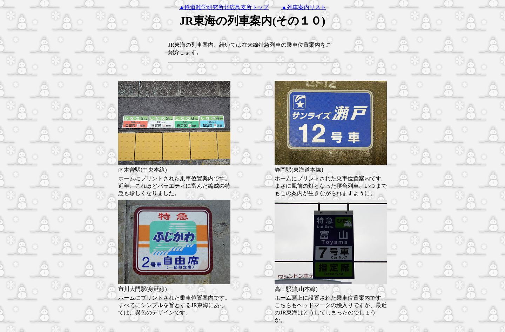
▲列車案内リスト (303, 7)
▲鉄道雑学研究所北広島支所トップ (224, 7)
